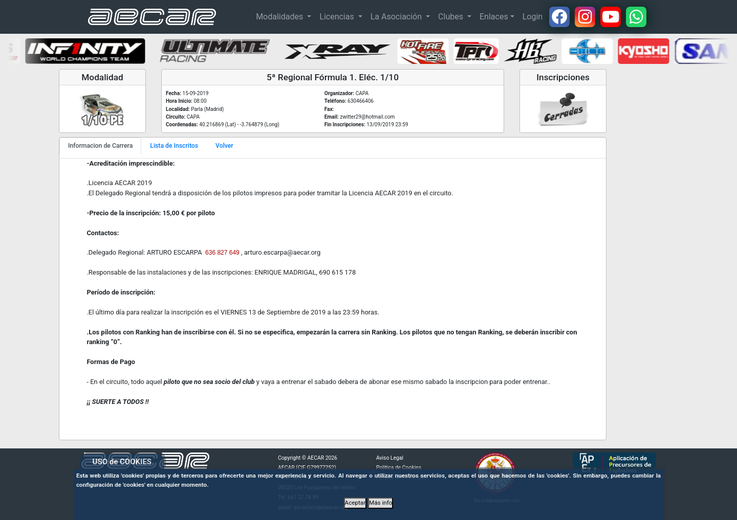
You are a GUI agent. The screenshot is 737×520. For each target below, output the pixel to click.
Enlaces (494, 16)
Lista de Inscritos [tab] (174, 145)
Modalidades (280, 16)
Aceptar (355, 502)
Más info (380, 502)
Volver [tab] (224, 145)
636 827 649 (222, 252)
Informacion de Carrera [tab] (100, 145)
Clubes (451, 16)
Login (533, 16)
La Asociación (397, 16)
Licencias (337, 16)
